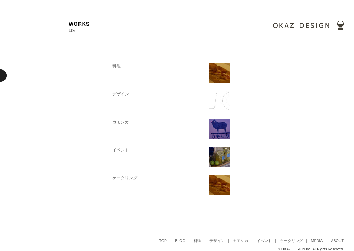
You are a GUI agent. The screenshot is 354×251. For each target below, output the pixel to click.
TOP (163, 241)
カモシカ (120, 122)
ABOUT (337, 241)
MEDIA (317, 241)
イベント (120, 150)
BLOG (180, 241)
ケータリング (124, 178)
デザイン (120, 94)
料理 (116, 66)
